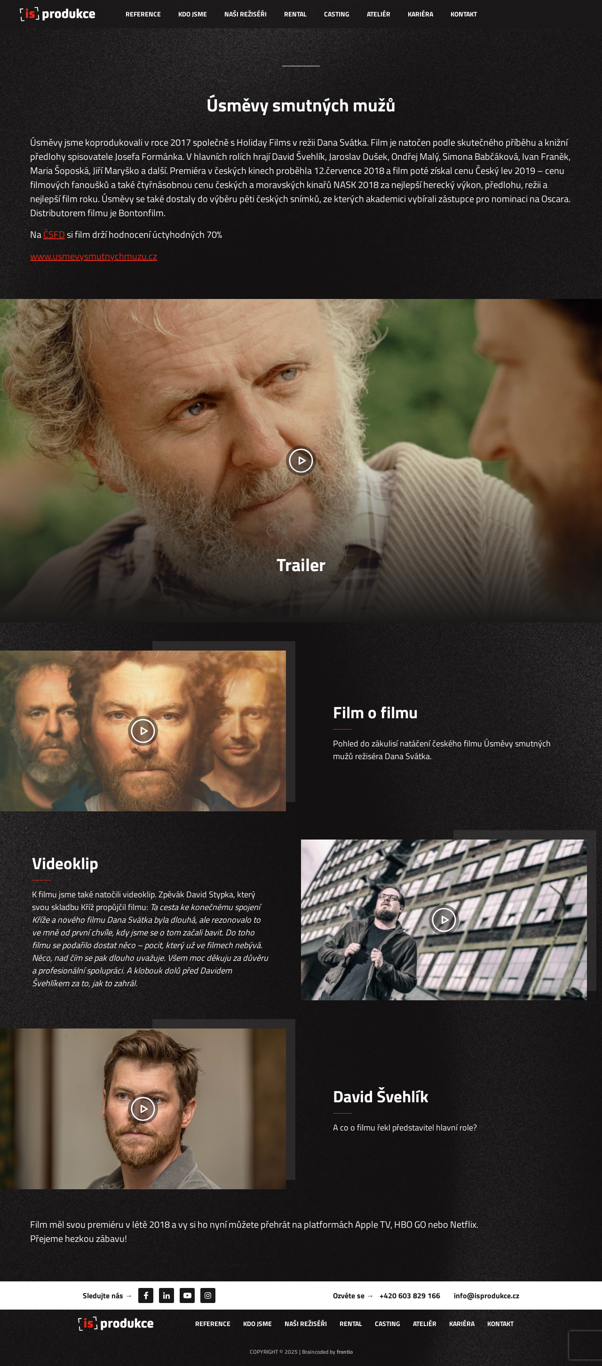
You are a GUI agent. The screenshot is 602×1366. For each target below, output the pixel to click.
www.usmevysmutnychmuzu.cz (93, 256)
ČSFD (54, 234)
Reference (143, 14)
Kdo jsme (192, 14)
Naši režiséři (245, 14)
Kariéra (420, 14)
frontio (345, 1351)
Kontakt (464, 14)
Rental (295, 14)
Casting (336, 14)
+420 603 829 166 (410, 1295)
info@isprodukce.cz (486, 1295)
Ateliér (378, 14)
